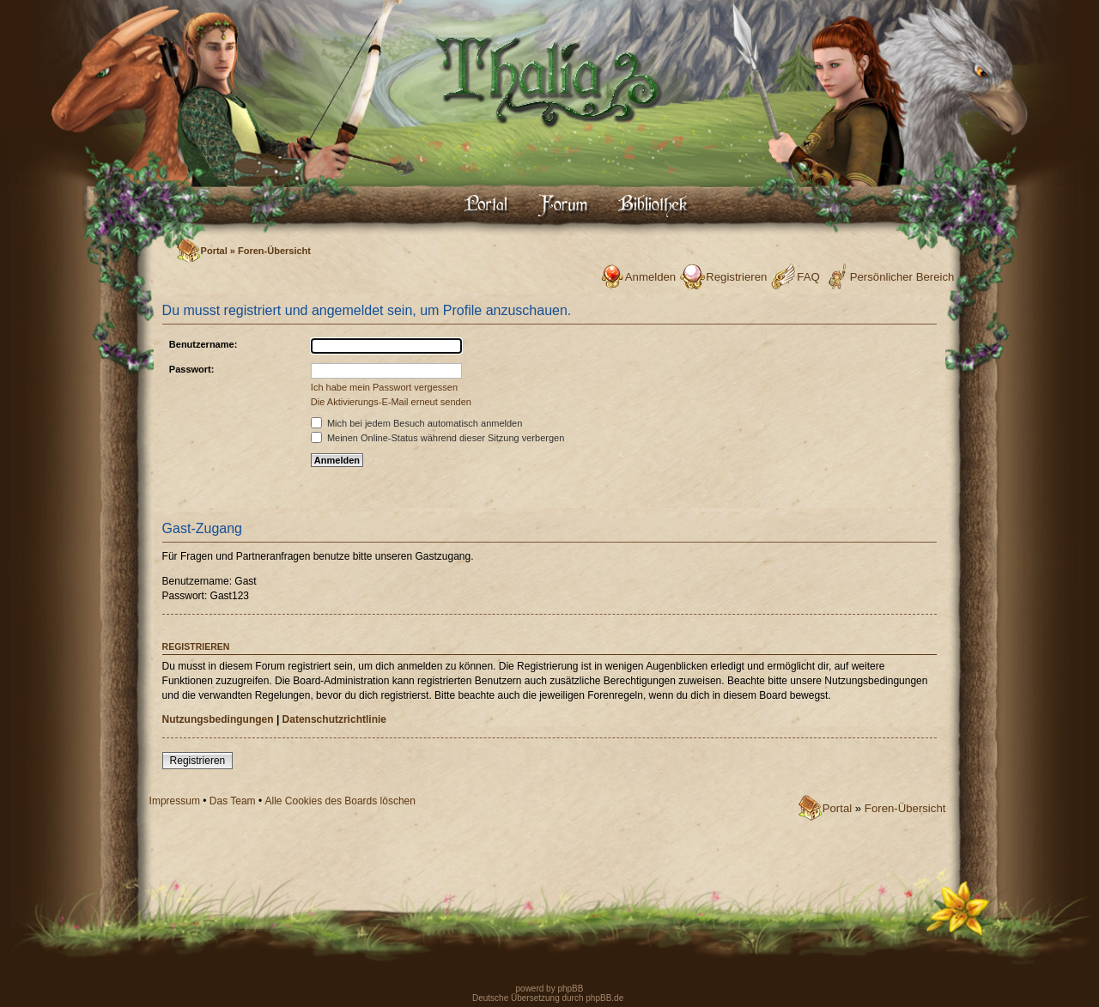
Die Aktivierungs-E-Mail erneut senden (391, 402)
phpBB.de (604, 998)
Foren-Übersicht (274, 251)
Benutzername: (203, 344)
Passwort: (192, 369)
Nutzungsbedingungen (218, 719)
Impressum (174, 801)
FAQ (808, 276)
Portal (214, 251)
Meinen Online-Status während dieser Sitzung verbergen (437, 438)
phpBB (570, 988)
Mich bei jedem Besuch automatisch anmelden (417, 423)
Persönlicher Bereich (902, 276)
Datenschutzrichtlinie (334, 719)
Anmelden (650, 276)
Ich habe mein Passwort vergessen (384, 387)
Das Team (232, 801)
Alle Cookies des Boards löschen (340, 801)
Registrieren (736, 276)
